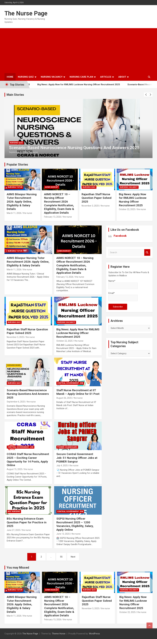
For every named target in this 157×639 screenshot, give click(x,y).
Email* (123, 296)
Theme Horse (58, 633)
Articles (105, 77)
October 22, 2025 (127, 209)
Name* (123, 284)
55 (61, 556)
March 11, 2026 (14, 213)
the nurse (33, 152)
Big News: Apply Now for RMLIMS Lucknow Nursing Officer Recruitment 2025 (84, 84)
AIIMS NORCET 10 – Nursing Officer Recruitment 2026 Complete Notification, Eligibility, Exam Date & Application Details (59, 203)
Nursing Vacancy (52, 77)
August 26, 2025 (64, 398)
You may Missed (18, 567)
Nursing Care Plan (81, 77)
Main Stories (15, 94)
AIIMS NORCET (51, 187)
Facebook (120, 235)
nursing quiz (16, 143)
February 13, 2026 (52, 217)
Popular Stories (17, 164)
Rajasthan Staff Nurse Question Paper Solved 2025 (96, 198)
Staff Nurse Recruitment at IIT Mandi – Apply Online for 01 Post (77, 392)
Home (10, 77)
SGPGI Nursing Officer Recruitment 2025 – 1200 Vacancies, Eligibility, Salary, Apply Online (75, 524)
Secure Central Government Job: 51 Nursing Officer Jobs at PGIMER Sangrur (76, 457)
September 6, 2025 (18, 152)
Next (73, 556)
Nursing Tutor (15, 187)
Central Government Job (70, 383)
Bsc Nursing (14, 511)
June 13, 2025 (63, 534)
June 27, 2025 (13, 530)
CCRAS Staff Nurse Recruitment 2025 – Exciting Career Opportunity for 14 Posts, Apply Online (28, 459)
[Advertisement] (78, 51)
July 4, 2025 (62, 465)
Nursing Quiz (26, 77)
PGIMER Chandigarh (67, 447)
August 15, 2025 (14, 469)
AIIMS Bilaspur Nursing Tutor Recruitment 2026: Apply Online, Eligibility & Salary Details (22, 202)
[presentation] (146, 95)
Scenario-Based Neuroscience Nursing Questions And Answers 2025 (74, 147)
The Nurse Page (25, 13)
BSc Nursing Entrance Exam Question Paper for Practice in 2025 (26, 522)
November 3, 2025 (90, 206)
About (122, 77)
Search (147, 252)
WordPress (94, 633)
